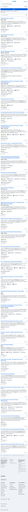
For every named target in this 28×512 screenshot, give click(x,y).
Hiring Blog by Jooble (13, 489)
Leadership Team (4, 487)
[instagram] (4, 499)
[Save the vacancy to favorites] (27, 18)
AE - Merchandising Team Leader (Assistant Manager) (12, 429)
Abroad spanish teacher (22, 468)
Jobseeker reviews (21, 487)
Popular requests (4, 458)
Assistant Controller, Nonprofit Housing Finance (11, 231)
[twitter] (6, 499)
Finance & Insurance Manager (7, 187)
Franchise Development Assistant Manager (10, 415)
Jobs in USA (3, 495)
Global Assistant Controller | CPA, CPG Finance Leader (12, 444)
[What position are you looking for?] (14, 4)
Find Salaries (20, 489)
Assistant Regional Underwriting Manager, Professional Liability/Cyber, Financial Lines (10, 157)
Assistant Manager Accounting (7, 51)
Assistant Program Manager (7, 344)
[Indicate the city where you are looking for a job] (14, 7)
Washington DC (3, 465)
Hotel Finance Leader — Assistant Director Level (11, 143)
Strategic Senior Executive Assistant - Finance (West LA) (12, 292)
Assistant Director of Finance (7, 18)
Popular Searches (21, 484)
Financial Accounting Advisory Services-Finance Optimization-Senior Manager (11, 306)
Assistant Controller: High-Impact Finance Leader (11, 321)
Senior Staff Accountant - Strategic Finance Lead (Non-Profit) (12, 360)
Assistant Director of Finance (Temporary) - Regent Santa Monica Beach (12, 82)
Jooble (7, 509)
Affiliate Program (12, 487)
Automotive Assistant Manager (7, 373)
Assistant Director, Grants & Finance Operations (11, 67)
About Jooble (3, 484)
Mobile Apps (20, 490)
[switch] (26, 14)
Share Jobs (12, 486)
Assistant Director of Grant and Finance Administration (9, 400)
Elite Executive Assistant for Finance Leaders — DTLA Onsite (12, 388)
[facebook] (2, 499)
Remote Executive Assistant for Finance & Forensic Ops (12, 277)
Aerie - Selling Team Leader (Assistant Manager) (11, 261)
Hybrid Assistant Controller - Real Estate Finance (11, 218)
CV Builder (20, 492)
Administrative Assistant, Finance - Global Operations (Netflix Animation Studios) (12, 203)
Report (25, 31)
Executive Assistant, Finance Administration (10, 246)
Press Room (3, 490)
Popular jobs (11, 461)
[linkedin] (9, 499)
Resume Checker (21, 494)
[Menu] (1, 1)
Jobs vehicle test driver (22, 469)
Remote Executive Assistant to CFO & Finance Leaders (13, 112)
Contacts (2, 489)
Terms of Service (4, 503)
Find (14, 9)
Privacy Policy (3, 506)
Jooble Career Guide (22, 486)
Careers (2, 492)
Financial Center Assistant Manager (9, 172)
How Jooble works (4, 486)
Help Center (3, 494)
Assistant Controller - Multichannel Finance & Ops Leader (12, 333)
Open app (25, 1)
